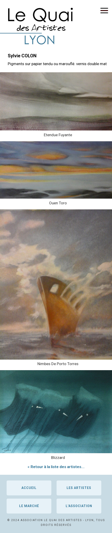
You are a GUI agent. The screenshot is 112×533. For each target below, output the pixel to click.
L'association (79, 506)
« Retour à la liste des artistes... (56, 466)
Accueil (28, 488)
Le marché (29, 506)
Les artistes (79, 488)
